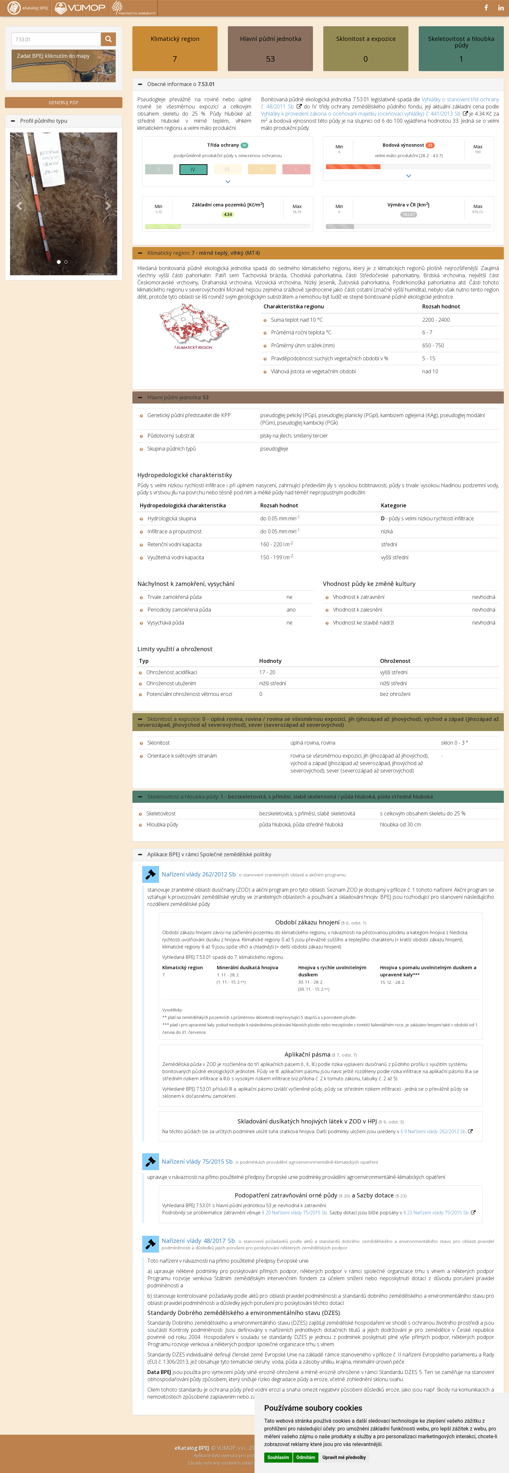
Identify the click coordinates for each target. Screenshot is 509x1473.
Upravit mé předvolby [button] (344, 1457)
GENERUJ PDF (64, 102)
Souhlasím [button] (278, 1457)
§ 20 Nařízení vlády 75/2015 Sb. (295, 1212)
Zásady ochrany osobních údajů (221, 1463)
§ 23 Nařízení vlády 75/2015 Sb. (436, 1212)
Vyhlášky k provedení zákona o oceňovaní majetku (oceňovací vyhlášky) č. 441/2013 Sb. (361, 113)
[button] (18, 203)
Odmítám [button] (305, 1457)
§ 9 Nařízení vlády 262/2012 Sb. (434, 1131)
